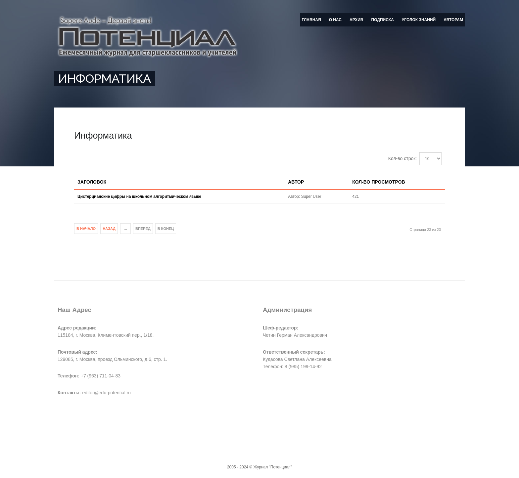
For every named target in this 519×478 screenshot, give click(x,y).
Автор (296, 182)
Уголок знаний (419, 20)
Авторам (453, 20)
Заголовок (91, 182)
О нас (335, 20)
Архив (356, 20)
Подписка (382, 20)
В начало (86, 229)
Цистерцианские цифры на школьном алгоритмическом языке (139, 196)
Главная (311, 20)
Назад (109, 229)
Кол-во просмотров (378, 182)
